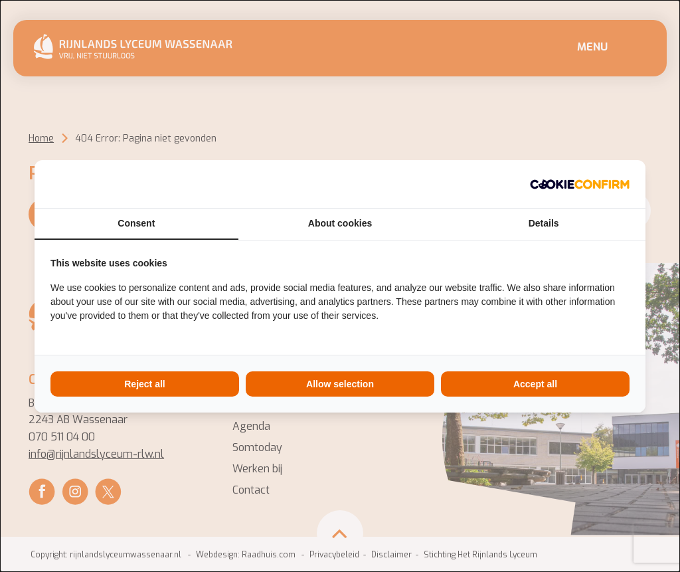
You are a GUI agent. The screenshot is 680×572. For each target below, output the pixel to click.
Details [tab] (544, 223)
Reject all (144, 384)
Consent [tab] (136, 223)
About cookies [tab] (340, 223)
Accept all (535, 384)
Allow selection (340, 384)
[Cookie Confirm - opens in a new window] (580, 184)
